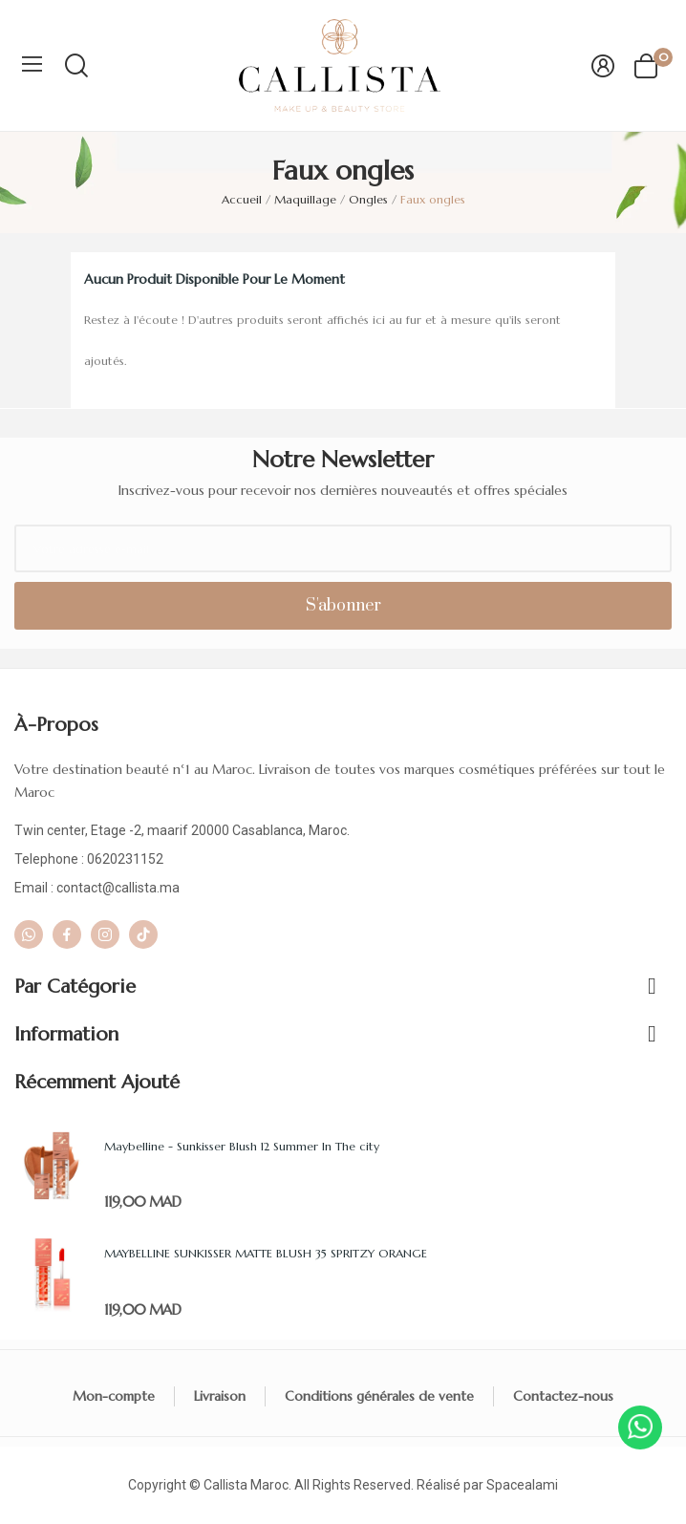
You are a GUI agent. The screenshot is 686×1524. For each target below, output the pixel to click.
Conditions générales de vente (379, 1396)
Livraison (220, 1396)
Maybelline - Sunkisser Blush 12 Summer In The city (241, 1146)
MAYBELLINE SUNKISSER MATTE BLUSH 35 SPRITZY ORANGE (265, 1253)
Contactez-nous (563, 1396)
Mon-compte (114, 1396)
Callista (225, 1484)
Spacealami (522, 1484)
